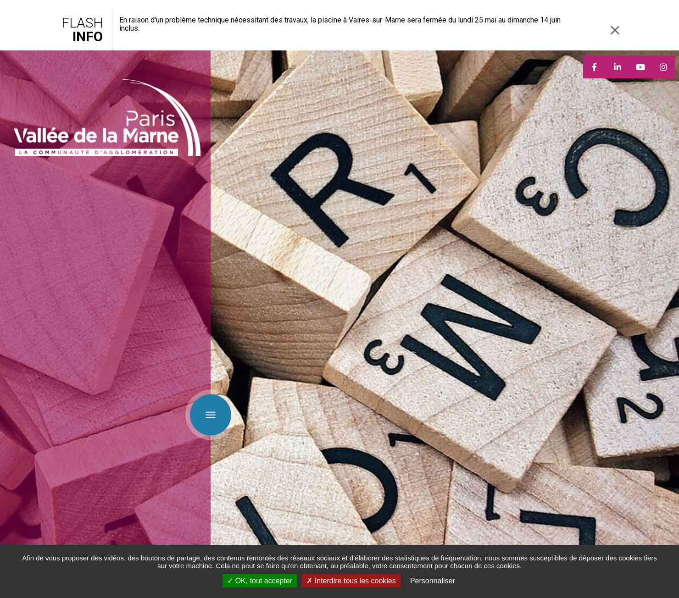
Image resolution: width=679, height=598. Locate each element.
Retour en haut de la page (665, 395)
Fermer (614, 30)
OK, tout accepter (259, 581)
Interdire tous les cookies (350, 581)
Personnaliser (432, 581)
